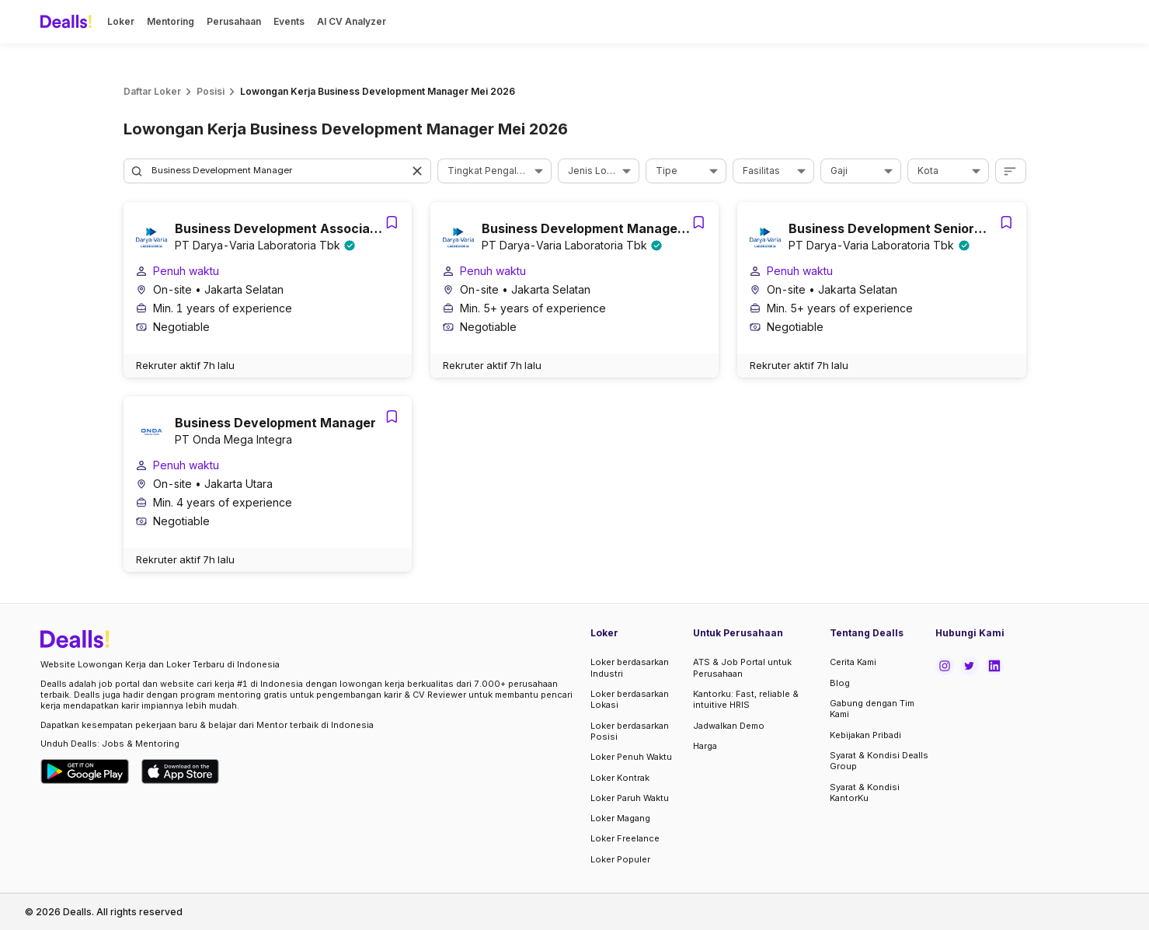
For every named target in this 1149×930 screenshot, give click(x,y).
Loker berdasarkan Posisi (629, 731)
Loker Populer (620, 859)
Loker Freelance (625, 838)
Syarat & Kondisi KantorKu (865, 792)
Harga (705, 745)
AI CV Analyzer (351, 21)
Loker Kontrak (619, 777)
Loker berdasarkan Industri (629, 667)
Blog (840, 682)
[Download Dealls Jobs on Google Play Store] (85, 771)
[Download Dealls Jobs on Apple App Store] (180, 771)
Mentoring (170, 21)
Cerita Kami (853, 662)
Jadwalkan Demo (728, 725)
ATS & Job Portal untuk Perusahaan (742, 667)
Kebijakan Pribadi (865, 735)
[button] (419, 171)
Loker (120, 21)
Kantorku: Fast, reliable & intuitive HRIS (746, 699)
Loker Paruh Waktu (629, 797)
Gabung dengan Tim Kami (872, 708)
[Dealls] (68, 22)
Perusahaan (234, 21)
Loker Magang (620, 818)
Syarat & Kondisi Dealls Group (879, 761)
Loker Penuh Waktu (631, 756)
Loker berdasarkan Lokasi (629, 699)
